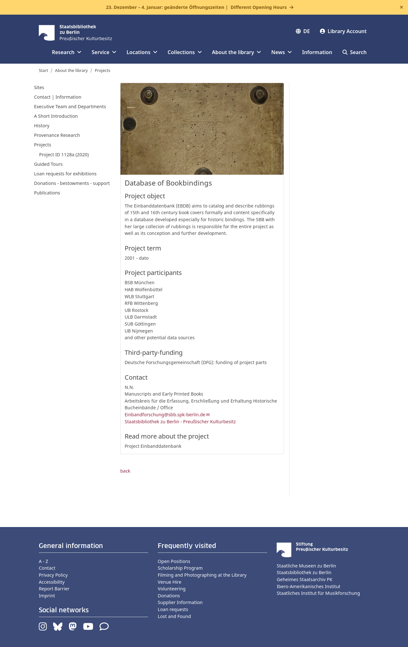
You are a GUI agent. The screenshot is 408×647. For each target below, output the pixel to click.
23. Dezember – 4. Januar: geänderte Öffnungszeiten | (196, 7)
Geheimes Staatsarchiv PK (304, 579)
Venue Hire (169, 582)
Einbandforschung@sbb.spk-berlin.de (165, 414)
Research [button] (66, 52)
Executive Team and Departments (70, 106)
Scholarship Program (180, 568)
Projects (102, 70)
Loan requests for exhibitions (65, 174)
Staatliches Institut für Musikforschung (318, 593)
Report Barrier (54, 589)
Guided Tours (48, 164)
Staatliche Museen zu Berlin (306, 566)
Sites (39, 87)
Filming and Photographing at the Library (202, 575)
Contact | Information (57, 97)
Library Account (343, 31)
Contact (47, 568)
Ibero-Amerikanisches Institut (308, 586)
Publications (47, 193)
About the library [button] (236, 52)
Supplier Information (180, 602)
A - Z (43, 561)
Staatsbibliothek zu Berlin (304, 572)
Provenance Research (57, 135)
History (41, 126)
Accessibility (52, 582)
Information (317, 52)
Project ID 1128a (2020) (64, 154)
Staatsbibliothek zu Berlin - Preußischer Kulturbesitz (180, 421)
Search (354, 52)
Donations (169, 596)
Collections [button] (185, 52)
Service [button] (104, 52)
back (125, 471)
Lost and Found (174, 616)
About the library (71, 70)
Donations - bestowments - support (72, 183)
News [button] (281, 52)
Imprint (47, 596)
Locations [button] (142, 52)
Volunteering (171, 589)
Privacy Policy (53, 575)
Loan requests (173, 609)
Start (43, 70)
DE (303, 31)
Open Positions (174, 561)
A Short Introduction (56, 116)
